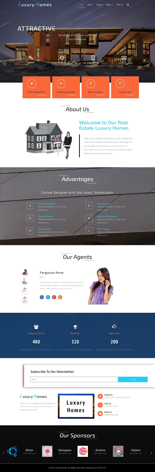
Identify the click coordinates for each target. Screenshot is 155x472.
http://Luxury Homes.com (41, 403)
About (90, 4)
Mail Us (120, 4)
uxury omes (35, 4)
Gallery (99, 4)
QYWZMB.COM (100, 468)
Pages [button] (109, 4)
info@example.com (111, 415)
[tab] (25, 272)
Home (81, 4)
